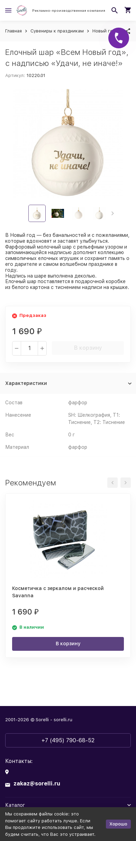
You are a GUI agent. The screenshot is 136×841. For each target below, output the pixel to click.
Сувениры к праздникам (57, 30)
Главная (13, 30)
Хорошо (118, 823)
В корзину (88, 348)
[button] (113, 213)
